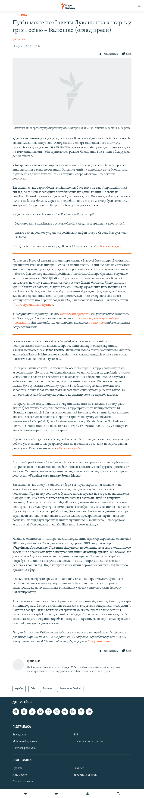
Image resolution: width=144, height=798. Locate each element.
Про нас (17, 768)
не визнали (96, 322)
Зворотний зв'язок (85, 774)
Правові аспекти (22, 781)
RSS (76, 734)
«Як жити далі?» (68, 448)
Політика (19, 15)
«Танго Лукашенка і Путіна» (32, 305)
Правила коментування (89, 741)
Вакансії (79, 768)
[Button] (108, 54)
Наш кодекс (19, 774)
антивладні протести (74, 314)
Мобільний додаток (24, 741)
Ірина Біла (19, 39)
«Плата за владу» (109, 246)
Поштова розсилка (24, 748)
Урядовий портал (100, 641)
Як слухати (19, 734)
